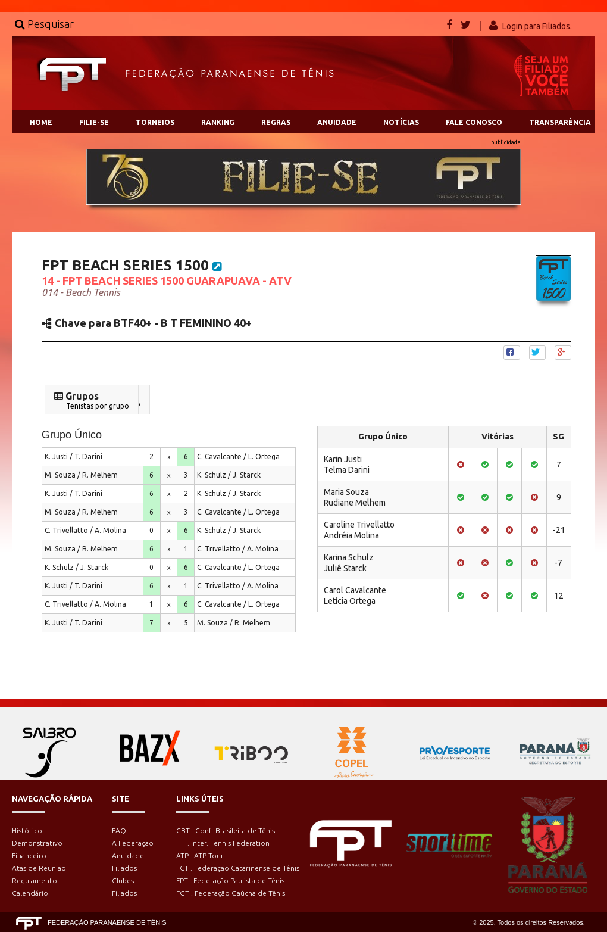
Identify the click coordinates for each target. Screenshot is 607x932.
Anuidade (128, 855)
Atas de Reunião (39, 868)
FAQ (119, 830)
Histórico (27, 830)
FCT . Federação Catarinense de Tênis (237, 868)
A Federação (133, 843)
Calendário (30, 893)
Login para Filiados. (537, 26)
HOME (41, 122)
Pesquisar (44, 24)
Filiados (124, 868)
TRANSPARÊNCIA (560, 122)
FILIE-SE (94, 122)
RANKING (217, 122)
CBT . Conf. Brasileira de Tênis (225, 830)
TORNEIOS (155, 122)
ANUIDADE (336, 122)
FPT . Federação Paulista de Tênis (230, 880)
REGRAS (275, 122)
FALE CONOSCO (474, 122)
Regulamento (34, 880)
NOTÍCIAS (401, 122)
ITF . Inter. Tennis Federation (223, 843)
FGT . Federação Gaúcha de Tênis (230, 893)
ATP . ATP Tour (200, 855)
